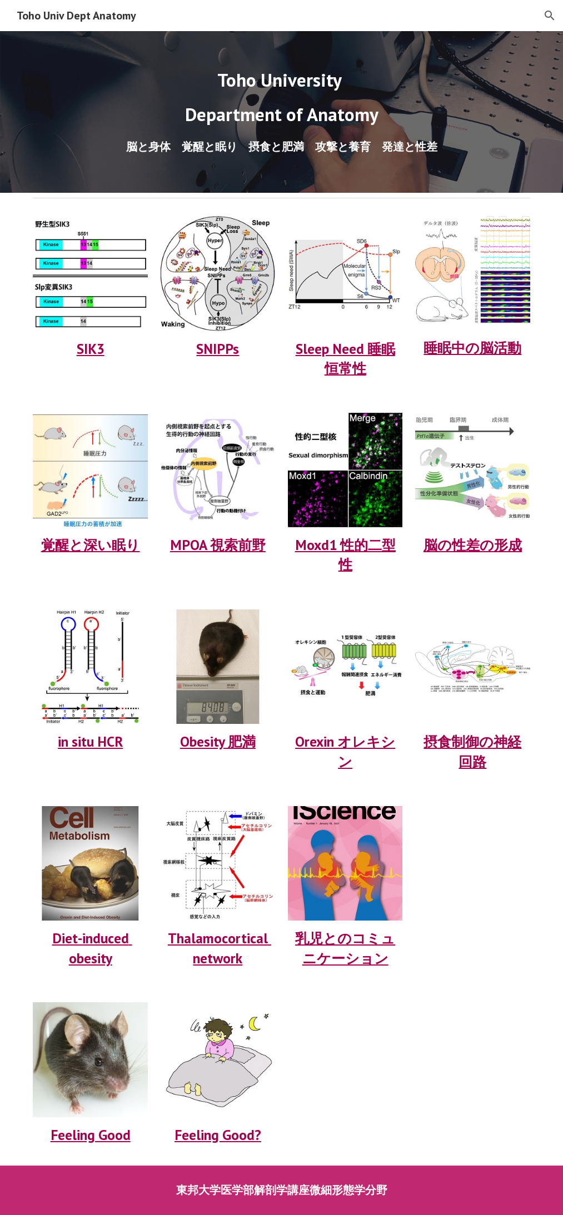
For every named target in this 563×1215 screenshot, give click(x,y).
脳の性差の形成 (473, 545)
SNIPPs (217, 348)
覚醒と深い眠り (90, 545)
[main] (281, 97)
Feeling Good (91, 1135)
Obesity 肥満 (218, 741)
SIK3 (90, 348)
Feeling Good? (218, 1135)
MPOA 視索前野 (218, 545)
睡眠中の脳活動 (472, 347)
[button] (549, 15)
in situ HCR (90, 741)
